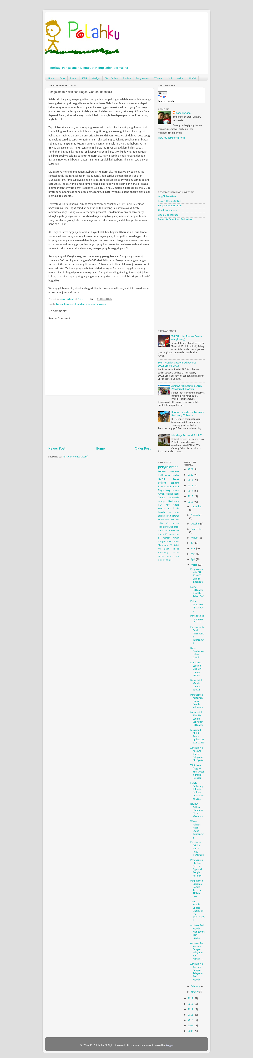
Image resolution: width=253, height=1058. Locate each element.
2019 (191, 480)
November (196, 515)
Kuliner (180, 78)
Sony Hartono (183, 113)
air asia (174, 512)
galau (166, 549)
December (196, 506)
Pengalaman (142, 78)
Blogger (169, 1045)
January (195, 992)
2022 (191, 469)
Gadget (96, 78)
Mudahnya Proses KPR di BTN (186, 435)
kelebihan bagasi (83, 304)
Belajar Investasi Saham (170, 205)
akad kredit (163, 560)
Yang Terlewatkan (167, 196)
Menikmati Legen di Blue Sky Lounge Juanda (195, 669)
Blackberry (173, 501)
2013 (191, 1004)
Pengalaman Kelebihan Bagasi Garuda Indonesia (196, 701)
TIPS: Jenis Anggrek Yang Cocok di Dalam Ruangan (197, 771)
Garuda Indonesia (65, 304)
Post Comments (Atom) (75, 457)
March (194, 565)
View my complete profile (171, 138)
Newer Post (57, 449)
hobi (176, 494)
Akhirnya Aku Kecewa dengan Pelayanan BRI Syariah (197, 754)
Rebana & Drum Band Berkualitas (175, 219)
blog (168, 490)
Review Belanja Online (169, 201)
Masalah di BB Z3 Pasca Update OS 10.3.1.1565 (197, 736)
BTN (168, 530)
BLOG (192, 78)
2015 (191, 502)
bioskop (165, 520)
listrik (176, 508)
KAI (159, 549)
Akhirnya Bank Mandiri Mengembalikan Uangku (197, 931)
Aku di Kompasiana (167, 210)
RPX (177, 556)
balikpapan (164, 475)
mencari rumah (171, 538)
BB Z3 (163, 530)
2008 (191, 1031)
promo (175, 490)
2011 (191, 1015)
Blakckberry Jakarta (168, 553)
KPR (84, 78)
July (193, 543)
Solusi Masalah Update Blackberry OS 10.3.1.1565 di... (197, 911)
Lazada (161, 512)
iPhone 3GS (163, 534)
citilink (169, 494)
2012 (191, 1009)
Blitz (173, 530)
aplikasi (161, 516)
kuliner (162, 471)
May (193, 554)
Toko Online (111, 78)
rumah (161, 494)
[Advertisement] (99, 421)
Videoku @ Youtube (168, 215)
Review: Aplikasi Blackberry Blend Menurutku (197, 810)
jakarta (175, 516)
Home (51, 78)
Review (127, 78)
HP (159, 520)
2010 (191, 1020)
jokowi (172, 534)
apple (176, 505)
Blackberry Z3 (165, 545)
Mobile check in (166, 556)
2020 (191, 475)
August (195, 538)
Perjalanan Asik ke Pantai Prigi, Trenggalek (197, 848)
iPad (169, 516)
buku (172, 520)
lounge (161, 501)
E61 (177, 530)
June (193, 548)
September (196, 529)
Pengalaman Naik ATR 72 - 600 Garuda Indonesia (196, 575)
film (177, 520)
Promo (73, 78)
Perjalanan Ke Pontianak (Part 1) (197, 619)
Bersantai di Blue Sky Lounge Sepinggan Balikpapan (196, 718)
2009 (191, 1025)
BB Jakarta (174, 541)
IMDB (176, 545)
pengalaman (99, 304)
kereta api (164, 508)
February (196, 986)
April (193, 559)
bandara (175, 483)
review (174, 471)
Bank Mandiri (165, 486)
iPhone (176, 549)
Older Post (143, 449)
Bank (62, 78)
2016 (191, 496)
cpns (170, 560)
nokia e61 (163, 523)
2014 (191, 998)
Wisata (158, 78)
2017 (191, 491)
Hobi (169, 78)
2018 (191, 485)
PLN (160, 505)
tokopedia (163, 541)
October (195, 524)
